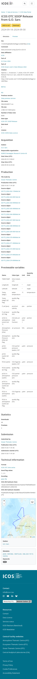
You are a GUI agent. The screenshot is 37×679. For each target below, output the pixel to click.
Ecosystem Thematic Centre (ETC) (15, 644)
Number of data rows (8, 113)
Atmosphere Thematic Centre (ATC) (16, 640)
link (28, 44)
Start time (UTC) (6, 156)
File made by (5, 177)
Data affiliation (6, 52)
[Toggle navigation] (31, 3)
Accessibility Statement (11, 673)
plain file (4, 479)
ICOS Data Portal (25, 12)
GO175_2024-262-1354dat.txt (10, 191)
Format (3, 465)
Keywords (6, 559)
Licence (3, 130)
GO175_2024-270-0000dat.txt (10, 237)
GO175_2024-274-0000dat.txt (10, 260)
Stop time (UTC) (6, 162)
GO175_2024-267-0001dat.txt (10, 220)
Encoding (4, 476)
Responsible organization (9, 150)
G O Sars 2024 (5, 61)
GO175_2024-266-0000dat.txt (10, 214)
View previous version (8, 98)
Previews (4, 425)
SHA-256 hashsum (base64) (10, 490)
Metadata (6, 36)
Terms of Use (8, 661)
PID (2, 41)
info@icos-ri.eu (8, 592)
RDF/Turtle (18, 554)
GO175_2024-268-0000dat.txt (10, 226)
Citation (4, 70)
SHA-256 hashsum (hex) (9, 482)
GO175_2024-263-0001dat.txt (10, 197)
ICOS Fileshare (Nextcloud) (12, 625)
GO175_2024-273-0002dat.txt (10, 255)
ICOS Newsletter (9, 629)
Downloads (5, 419)
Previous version (7, 95)
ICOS (2, 55)
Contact (6, 614)
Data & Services (12, 12)
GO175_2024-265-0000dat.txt (10, 208)
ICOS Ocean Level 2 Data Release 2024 (13, 67)
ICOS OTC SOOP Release (9, 121)
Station (3, 145)
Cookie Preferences (10, 669)
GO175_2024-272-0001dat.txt (10, 249)
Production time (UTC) (8, 183)
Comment (4, 47)
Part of (3, 58)
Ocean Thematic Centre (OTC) (14, 648)
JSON (5, 554)
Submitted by (5, 439)
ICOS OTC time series (8, 467)
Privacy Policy (8, 665)
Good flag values (7, 470)
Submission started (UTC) (10, 451)
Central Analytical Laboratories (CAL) (16, 652)
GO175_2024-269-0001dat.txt (10, 232)
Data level (4, 124)
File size (4, 107)
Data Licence (7, 617)
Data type (4, 118)
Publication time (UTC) (9, 445)
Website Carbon (22, 601)
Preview (15, 36)
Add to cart (6, 25)
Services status (8, 621)
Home (3, 12)
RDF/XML (10, 554)
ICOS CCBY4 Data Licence (9, 133)
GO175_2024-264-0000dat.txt (10, 203)
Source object (5, 188)
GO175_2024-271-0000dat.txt (10, 243)
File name (4, 101)
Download (16, 25)
